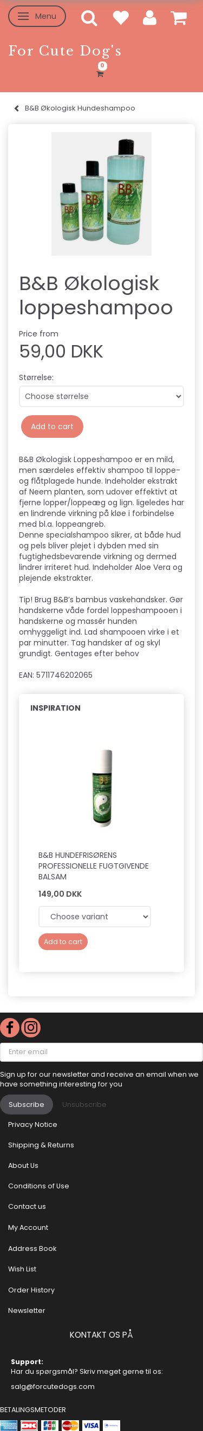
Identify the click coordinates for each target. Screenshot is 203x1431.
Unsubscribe (84, 1104)
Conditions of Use (38, 1186)
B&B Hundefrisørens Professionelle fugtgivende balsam (93, 866)
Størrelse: (36, 377)
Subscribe (26, 1104)
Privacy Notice (32, 1124)
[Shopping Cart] (101, 72)
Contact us (27, 1206)
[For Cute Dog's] (65, 51)
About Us (23, 1165)
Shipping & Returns (41, 1145)
